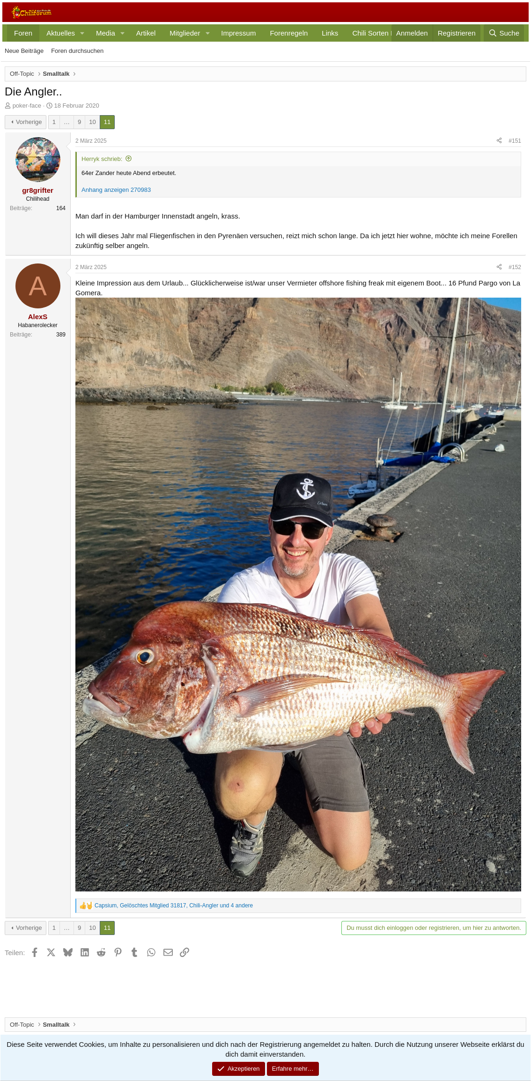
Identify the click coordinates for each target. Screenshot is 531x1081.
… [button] (67, 121)
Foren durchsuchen (77, 50)
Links (330, 33)
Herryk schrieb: (101, 158)
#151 (515, 141)
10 (92, 121)
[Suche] (504, 33)
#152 (515, 267)
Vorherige (29, 121)
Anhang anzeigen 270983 (116, 189)
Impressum (238, 33)
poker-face (27, 105)
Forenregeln (289, 33)
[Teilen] (499, 141)
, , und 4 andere (174, 905)
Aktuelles (60, 33)
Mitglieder (185, 33)
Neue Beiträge (24, 50)
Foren (23, 33)
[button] (82, 33)
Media (105, 33)
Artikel (146, 33)
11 (107, 121)
